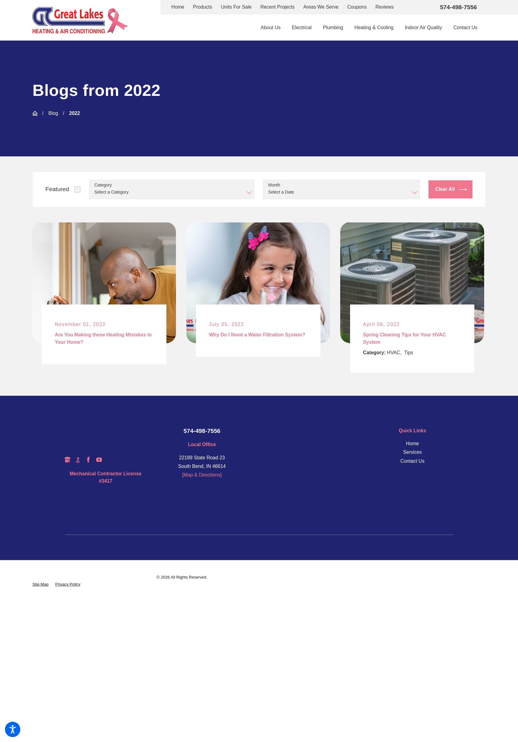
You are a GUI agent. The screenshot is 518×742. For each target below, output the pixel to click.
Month (274, 185)
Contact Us (412, 461)
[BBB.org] (78, 459)
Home (177, 7)
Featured (57, 189)
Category (103, 185)
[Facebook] (88, 459)
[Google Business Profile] (67, 459)
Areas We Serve (321, 7)
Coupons (357, 7)
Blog (53, 113)
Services (412, 452)
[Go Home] (35, 113)
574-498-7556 (458, 7)
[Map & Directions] (202, 474)
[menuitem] (273, 27)
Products (202, 7)
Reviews (384, 7)
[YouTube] (99, 459)
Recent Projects (277, 7)
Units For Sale (236, 7)
